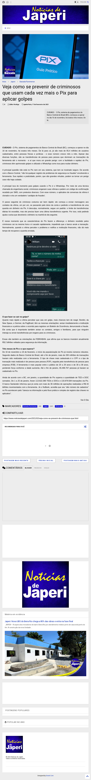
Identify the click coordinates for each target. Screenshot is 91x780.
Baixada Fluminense (27, 82)
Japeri (13, 82)
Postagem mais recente (16, 460)
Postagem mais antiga (75, 460)
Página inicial (46, 460)
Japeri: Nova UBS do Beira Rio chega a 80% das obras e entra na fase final (39, 621)
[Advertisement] (22, 125)
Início (4, 82)
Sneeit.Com (50, 775)
